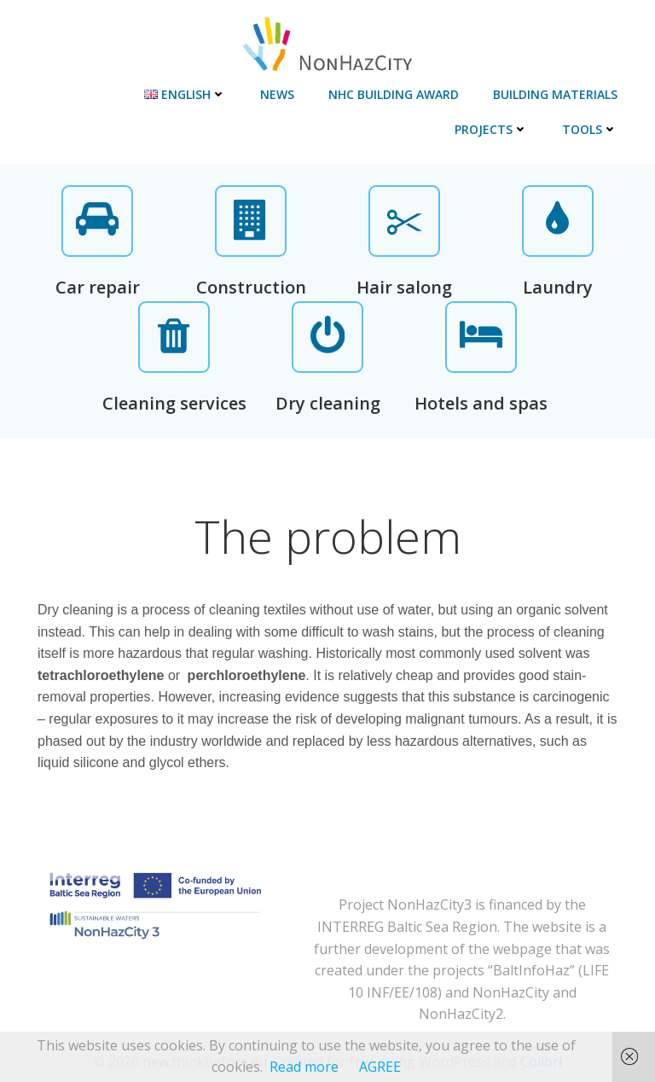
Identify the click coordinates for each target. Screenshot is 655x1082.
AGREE (380, 1066)
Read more (304, 1066)
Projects (491, 129)
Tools (589, 129)
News (277, 94)
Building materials (555, 94)
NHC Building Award (393, 94)
